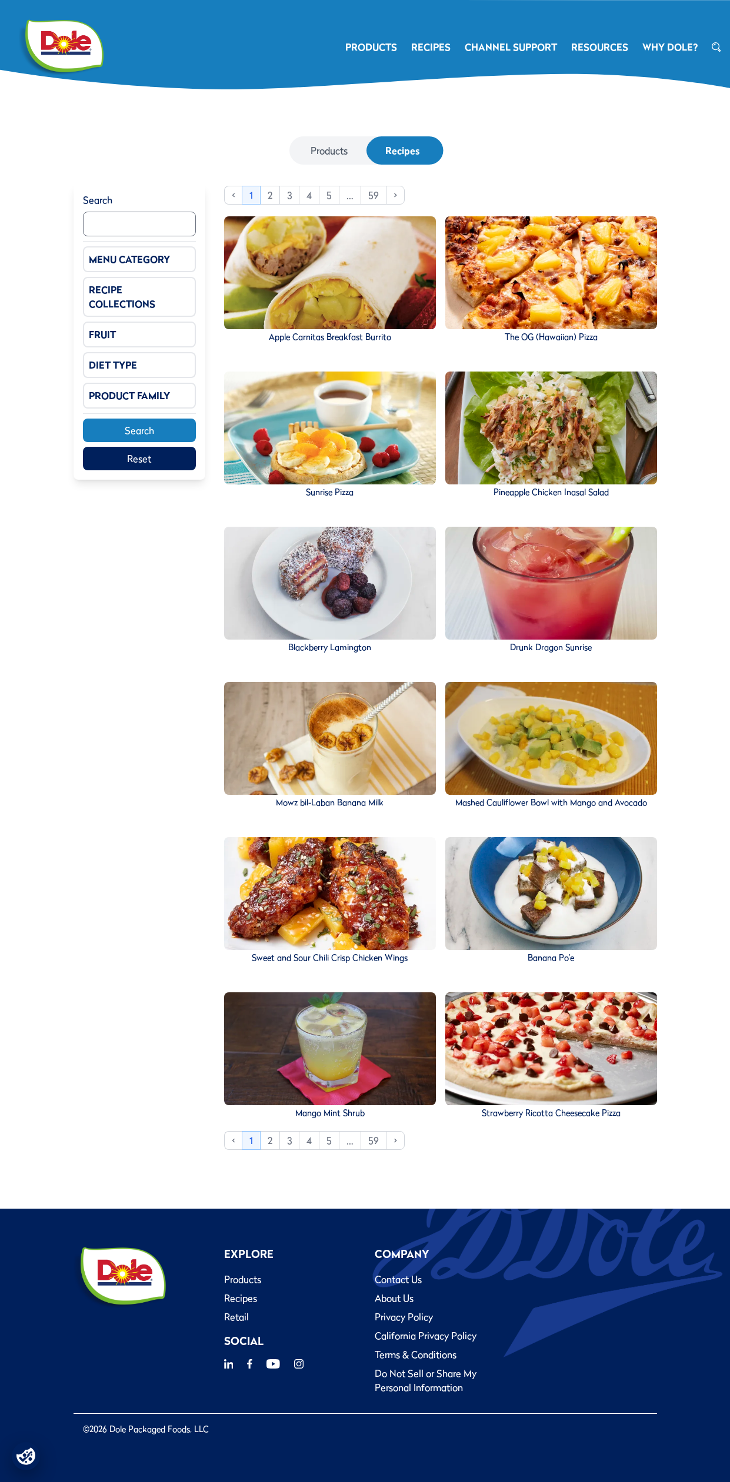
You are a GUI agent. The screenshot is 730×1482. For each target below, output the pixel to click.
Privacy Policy (404, 1317)
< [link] (233, 195)
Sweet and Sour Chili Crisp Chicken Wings (330, 958)
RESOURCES (599, 47)
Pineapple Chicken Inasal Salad (551, 492)
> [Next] (395, 195)
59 (373, 195)
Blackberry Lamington (329, 647)
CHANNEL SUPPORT (511, 47)
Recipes (402, 150)
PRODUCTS (371, 47)
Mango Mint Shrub (330, 1113)
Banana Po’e (551, 958)
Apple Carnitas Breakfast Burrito (330, 337)
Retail (236, 1317)
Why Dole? (670, 47)
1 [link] (251, 195)
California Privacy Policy (425, 1336)
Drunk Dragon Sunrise (551, 647)
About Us (394, 1298)
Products (329, 150)
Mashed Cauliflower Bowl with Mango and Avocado (551, 802)
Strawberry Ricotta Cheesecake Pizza (551, 1113)
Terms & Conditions (415, 1354)
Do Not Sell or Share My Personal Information (425, 1380)
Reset (139, 458)
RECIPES (431, 47)
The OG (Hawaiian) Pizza (551, 337)
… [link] (350, 195)
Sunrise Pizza (330, 492)
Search (97, 200)
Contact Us (398, 1279)
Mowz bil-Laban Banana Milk (330, 802)
